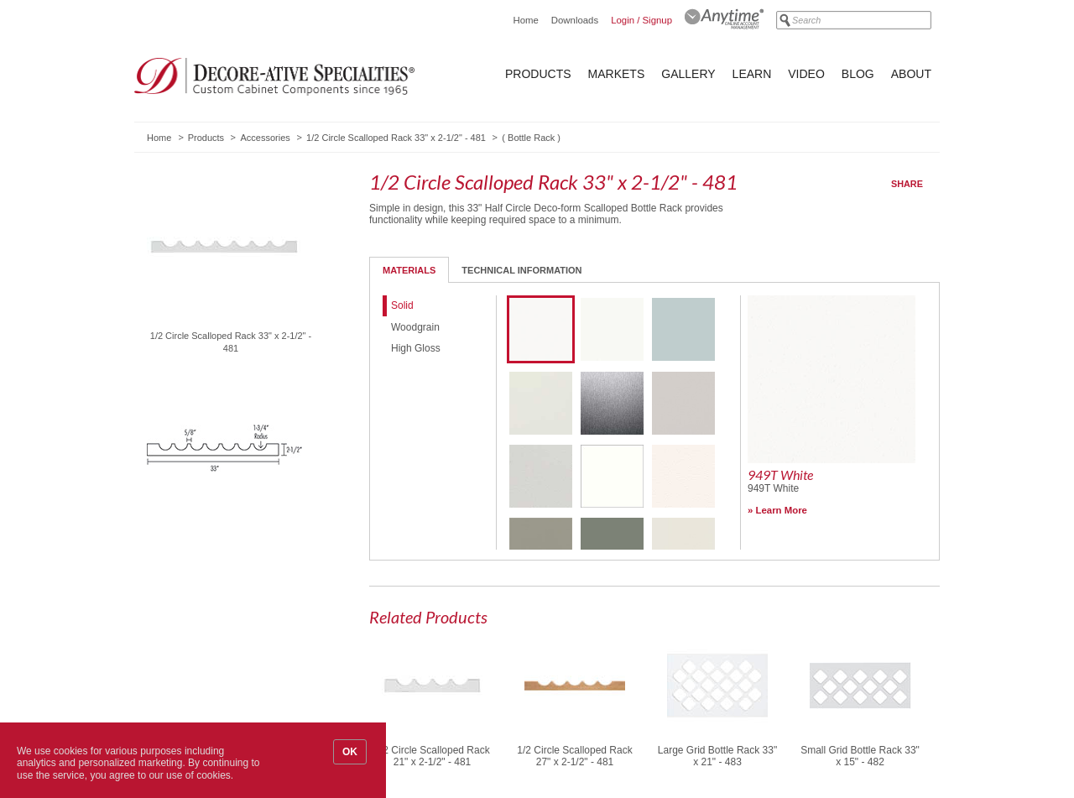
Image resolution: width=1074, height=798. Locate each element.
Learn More (781, 510)
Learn (752, 74)
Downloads (574, 20)
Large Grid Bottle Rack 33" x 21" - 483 (717, 756)
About (911, 74)
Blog (858, 74)
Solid (402, 305)
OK (349, 752)
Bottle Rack (531, 138)
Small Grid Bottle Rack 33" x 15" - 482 (860, 756)
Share (907, 184)
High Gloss (416, 348)
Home (525, 20)
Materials (409, 270)
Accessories (264, 138)
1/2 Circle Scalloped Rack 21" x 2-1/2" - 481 (431, 756)
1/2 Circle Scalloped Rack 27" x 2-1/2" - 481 (574, 756)
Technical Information (521, 270)
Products (538, 74)
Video (806, 74)
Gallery (688, 74)
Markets (616, 74)
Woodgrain (415, 327)
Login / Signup (641, 20)
